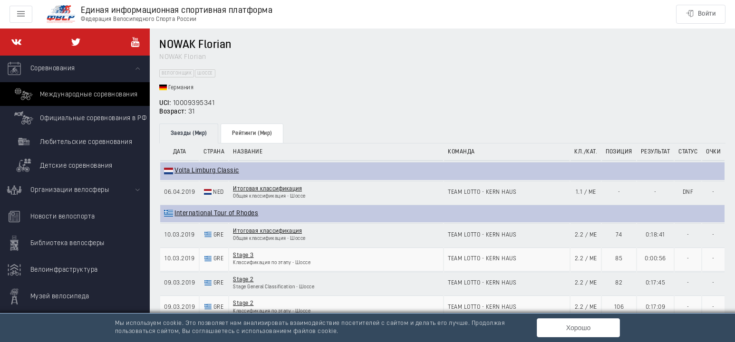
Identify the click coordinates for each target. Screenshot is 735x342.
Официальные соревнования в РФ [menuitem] (79, 118)
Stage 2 (243, 280)
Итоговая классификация (267, 189)
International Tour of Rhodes (216, 213)
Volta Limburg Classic (206, 170)
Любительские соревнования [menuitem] (72, 141)
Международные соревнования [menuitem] (75, 94)
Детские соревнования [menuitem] (62, 165)
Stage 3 (243, 255)
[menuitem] (75, 116)
